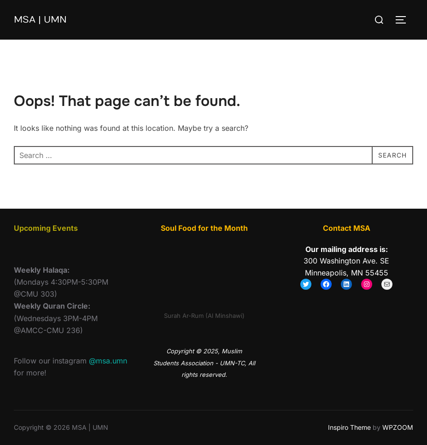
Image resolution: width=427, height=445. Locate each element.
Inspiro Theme (349, 427)
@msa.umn (108, 360)
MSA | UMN (43, 19)
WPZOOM (397, 427)
